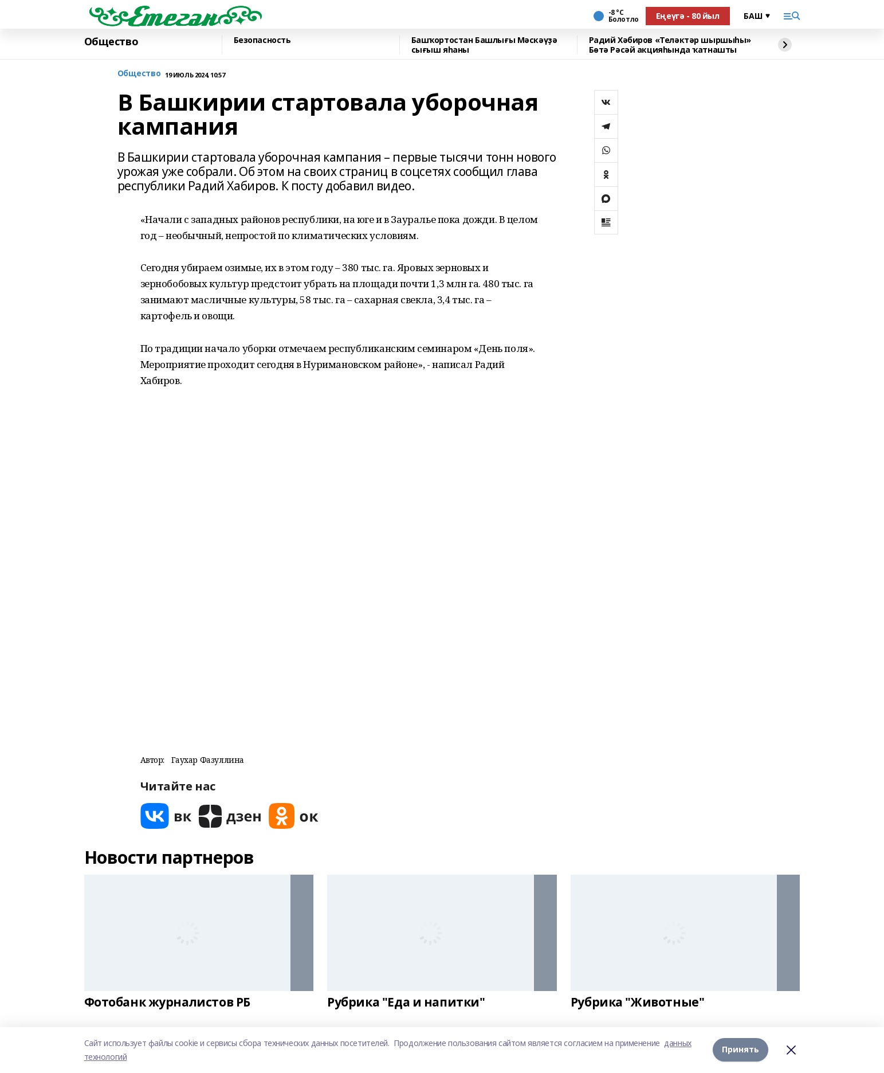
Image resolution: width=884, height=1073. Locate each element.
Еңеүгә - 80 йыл (688, 15)
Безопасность (262, 40)
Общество (111, 42)
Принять (740, 1049)
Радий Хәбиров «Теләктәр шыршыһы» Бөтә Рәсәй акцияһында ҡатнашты (670, 45)
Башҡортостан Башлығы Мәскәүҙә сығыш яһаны (484, 45)
